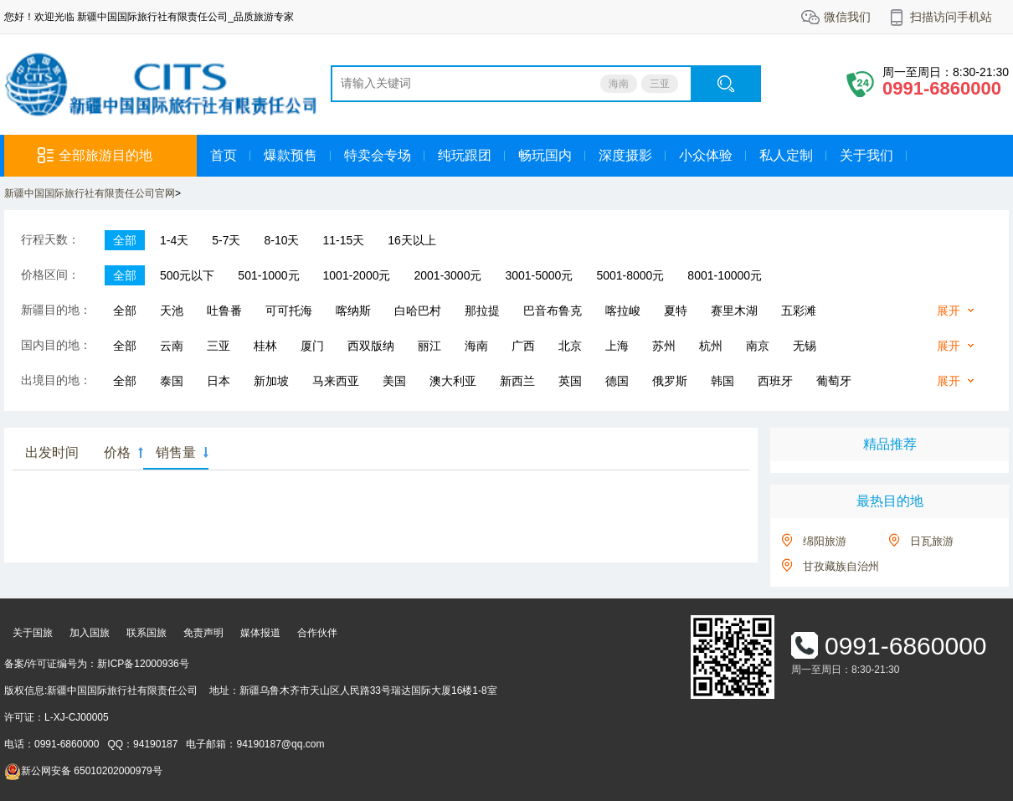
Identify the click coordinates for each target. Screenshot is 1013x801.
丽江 (429, 345)
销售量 (176, 452)
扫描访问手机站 (951, 16)
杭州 (710, 345)
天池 (171, 310)
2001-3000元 (447, 275)
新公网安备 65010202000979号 (83, 771)
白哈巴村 (417, 310)
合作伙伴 (317, 633)
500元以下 (187, 275)
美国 (394, 381)
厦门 (312, 345)
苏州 (664, 345)
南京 (757, 345)
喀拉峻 (622, 310)
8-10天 (281, 240)
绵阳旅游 (824, 541)
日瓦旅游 (932, 541)
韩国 (722, 381)
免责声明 (203, 633)
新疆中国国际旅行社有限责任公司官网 (89, 193)
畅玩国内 (545, 155)
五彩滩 (798, 310)
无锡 (804, 345)
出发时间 (52, 452)
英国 (570, 381)
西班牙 (775, 381)
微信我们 (847, 16)
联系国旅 (146, 633)
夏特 (675, 310)
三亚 (660, 84)
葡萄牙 (833, 381)
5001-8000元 (630, 275)
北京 (570, 345)
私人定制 (786, 155)
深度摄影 (625, 155)
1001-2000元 (357, 275)
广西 (523, 345)
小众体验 (706, 155)
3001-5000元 (539, 275)
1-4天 (174, 240)
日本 (218, 381)
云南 (171, 345)
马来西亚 (335, 381)
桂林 (265, 345)
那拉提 (482, 310)
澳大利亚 (452, 381)
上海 (617, 345)
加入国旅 (89, 633)
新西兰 (517, 381)
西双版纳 (370, 345)
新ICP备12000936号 (142, 664)
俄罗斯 (669, 381)
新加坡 (271, 381)
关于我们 (866, 155)
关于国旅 (33, 633)
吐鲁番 (224, 310)
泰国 (171, 381)
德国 (617, 381)
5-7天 (226, 240)
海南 (619, 84)
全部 (124, 240)
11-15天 (344, 240)
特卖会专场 (377, 155)
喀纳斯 (353, 310)
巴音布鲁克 (552, 310)
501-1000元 (268, 275)
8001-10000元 (724, 275)
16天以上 (412, 240)
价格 (117, 452)
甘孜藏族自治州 (841, 566)
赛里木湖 (734, 310)
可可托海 (288, 310)
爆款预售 (290, 155)
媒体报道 (260, 633)
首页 (223, 155)
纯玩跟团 (464, 155)
